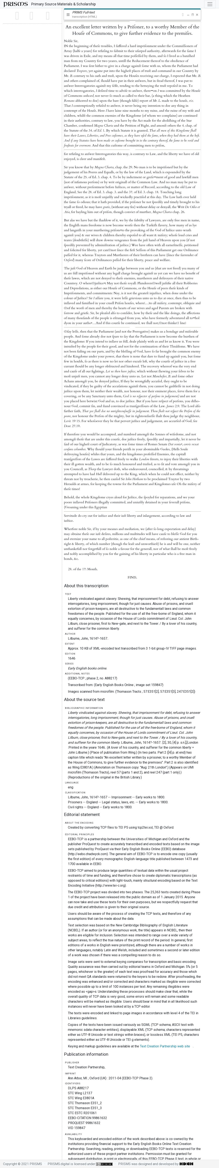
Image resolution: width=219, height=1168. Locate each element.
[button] (183, 15)
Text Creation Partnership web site (165, 1046)
